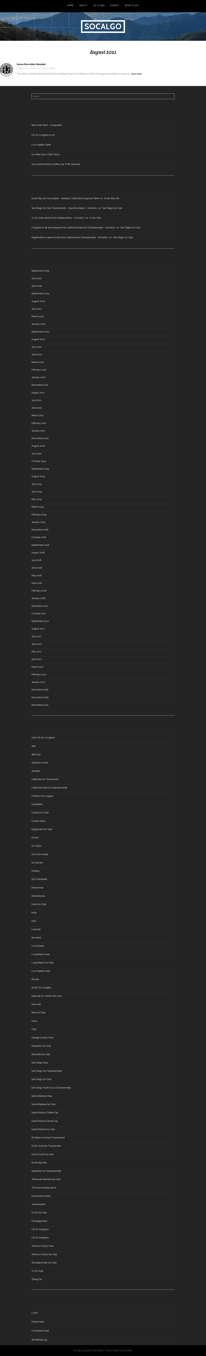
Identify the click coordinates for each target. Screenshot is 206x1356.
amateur (35, 771)
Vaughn (51, 68)
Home (70, 5)
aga (33, 746)
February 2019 (38, 514)
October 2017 (38, 613)
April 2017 (36, 659)
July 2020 (36, 454)
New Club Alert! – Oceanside (46, 125)
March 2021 (37, 415)
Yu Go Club (95, 217)
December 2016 (39, 690)
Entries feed (37, 1321)
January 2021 (38, 431)
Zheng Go (36, 1279)
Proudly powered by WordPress (88, 1350)
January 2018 (38, 598)
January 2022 (38, 377)
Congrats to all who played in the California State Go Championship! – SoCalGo (73, 227)
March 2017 (37, 667)
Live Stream (37, 946)
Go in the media (39, 854)
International (38, 896)
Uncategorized (39, 1221)
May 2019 (36, 499)
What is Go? (132, 5)
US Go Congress (40, 1229)
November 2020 (40, 438)
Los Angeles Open (41, 144)
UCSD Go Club (39, 1213)
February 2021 (38, 423)
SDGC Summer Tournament (46, 1146)
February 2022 (39, 370)
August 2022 (38, 339)
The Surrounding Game (43, 1188)
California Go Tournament (45, 779)
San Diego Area (39, 1063)
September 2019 (40, 469)
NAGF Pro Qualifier (41, 988)
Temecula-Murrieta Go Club (46, 1179)
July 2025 (36, 278)
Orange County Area (42, 1038)
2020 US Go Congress (43, 738)
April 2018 (36, 583)
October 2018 (38, 537)
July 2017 (36, 636)
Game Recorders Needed (31, 64)
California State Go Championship (49, 788)
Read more (136, 74)
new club (36, 1004)
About (83, 5)
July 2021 (36, 400)
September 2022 (40, 332)
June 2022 (36, 354)
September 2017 (40, 621)
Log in (34, 1312)
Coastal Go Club (40, 812)
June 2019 (36, 492)
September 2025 (40, 271)
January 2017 (38, 682)
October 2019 (38, 461)
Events (114, 5)
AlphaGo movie (39, 763)
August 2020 (38, 446)
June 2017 (36, 644)
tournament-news (40, 1196)
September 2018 (40, 545)
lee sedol (36, 938)
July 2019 (36, 484)
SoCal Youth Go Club (42, 1154)
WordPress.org (39, 1339)
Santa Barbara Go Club (43, 1104)
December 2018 (39, 530)
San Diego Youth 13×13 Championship (51, 1088)
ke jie (34, 912)
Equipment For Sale (41, 829)
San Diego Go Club (112, 208)
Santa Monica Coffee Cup (44, 1112)
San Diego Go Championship (46, 1071)
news (34, 1021)
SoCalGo (103, 26)
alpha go (36, 754)
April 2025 (36, 286)
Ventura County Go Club (44, 1254)
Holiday (35, 871)
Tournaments (38, 1204)
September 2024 (40, 293)
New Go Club (38, 1012)
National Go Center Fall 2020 (46, 996)
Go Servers (37, 863)
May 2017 (36, 652)
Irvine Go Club (38, 904)
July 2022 (36, 347)
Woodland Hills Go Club (44, 1263)
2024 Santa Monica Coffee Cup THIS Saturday (55, 164)
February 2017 (38, 674)
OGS (33, 1029)
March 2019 (37, 507)
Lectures (36, 929)
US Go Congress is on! (43, 135)
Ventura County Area (42, 1246)
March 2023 (37, 316)
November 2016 (39, 697)
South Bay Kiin (111, 198)
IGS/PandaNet (39, 879)
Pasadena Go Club (41, 1046)
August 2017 (38, 629)
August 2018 (38, 553)
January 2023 (38, 324)
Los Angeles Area (40, 971)
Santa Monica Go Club (43, 1129)
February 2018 (38, 591)
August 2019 (38, 476)
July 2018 (36, 560)
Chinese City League (42, 796)
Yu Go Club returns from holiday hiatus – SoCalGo (57, 217)
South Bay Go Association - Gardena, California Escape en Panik (65, 198)
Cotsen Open (38, 821)
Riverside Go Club (40, 1054)
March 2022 (37, 362)
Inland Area (37, 888)
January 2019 (38, 522)
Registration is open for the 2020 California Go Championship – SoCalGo (69, 237)
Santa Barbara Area (41, 1096)
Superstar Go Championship (46, 1171)
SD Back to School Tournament (48, 1138)
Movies (35, 979)
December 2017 (39, 606)
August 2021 (38, 393)
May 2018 (36, 575)
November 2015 (39, 705)
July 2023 (36, 309)
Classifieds (37, 804)
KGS (33, 921)
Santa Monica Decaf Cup (44, 1121)
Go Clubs (98, 5)
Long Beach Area (40, 954)
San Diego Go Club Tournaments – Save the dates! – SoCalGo (64, 208)
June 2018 (36, 568)
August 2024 (38, 301)
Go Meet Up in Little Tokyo (45, 154)
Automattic (127, 1350)
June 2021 (36, 408)
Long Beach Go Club (42, 963)
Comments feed (40, 1330)
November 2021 (39, 385)
